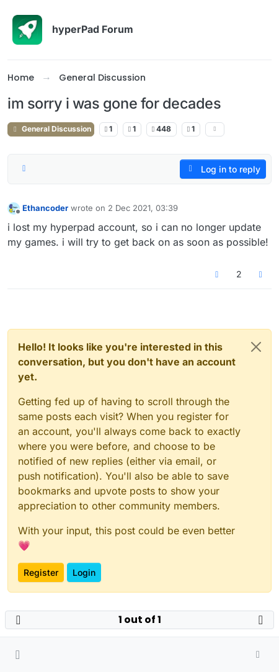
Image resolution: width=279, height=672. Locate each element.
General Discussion (51, 128)
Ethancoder (45, 208)
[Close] (256, 346)
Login (84, 572)
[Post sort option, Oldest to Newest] (24, 168)
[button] (17, 654)
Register (41, 572)
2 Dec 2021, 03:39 (143, 208)
